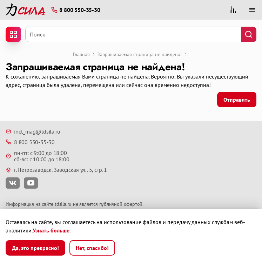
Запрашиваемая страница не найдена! (139, 54)
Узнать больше (51, 230)
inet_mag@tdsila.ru (33, 131)
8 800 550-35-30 (30, 142)
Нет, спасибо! (92, 247)
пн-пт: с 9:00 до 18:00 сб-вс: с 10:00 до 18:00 (37, 156)
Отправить (236, 99)
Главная (81, 54)
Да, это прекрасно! (35, 247)
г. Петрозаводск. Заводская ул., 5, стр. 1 (56, 170)
